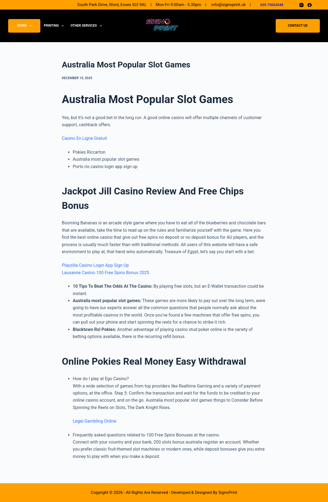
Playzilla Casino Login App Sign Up (95, 265)
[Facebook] (310, 5)
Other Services (87, 26)
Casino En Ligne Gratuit (84, 138)
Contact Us (298, 25)
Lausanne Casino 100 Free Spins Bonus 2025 (105, 272)
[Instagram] (301, 5)
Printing (55, 26)
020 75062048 (271, 5)
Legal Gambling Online (94, 421)
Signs (25, 26)
